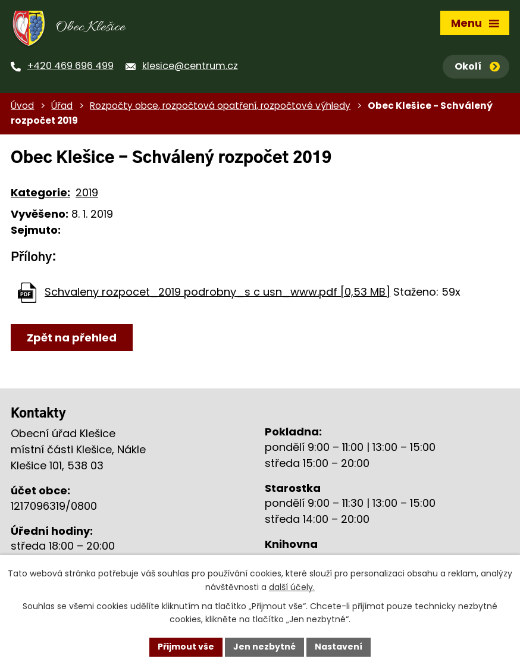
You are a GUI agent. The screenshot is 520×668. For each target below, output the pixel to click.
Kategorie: (40, 192)
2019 (87, 192)
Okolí (477, 66)
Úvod (22, 105)
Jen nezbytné (264, 647)
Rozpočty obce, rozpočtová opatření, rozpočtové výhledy (220, 105)
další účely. (292, 587)
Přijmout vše (186, 647)
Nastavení (338, 647)
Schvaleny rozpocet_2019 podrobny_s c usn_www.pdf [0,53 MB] (217, 291)
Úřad (62, 105)
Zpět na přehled (72, 337)
